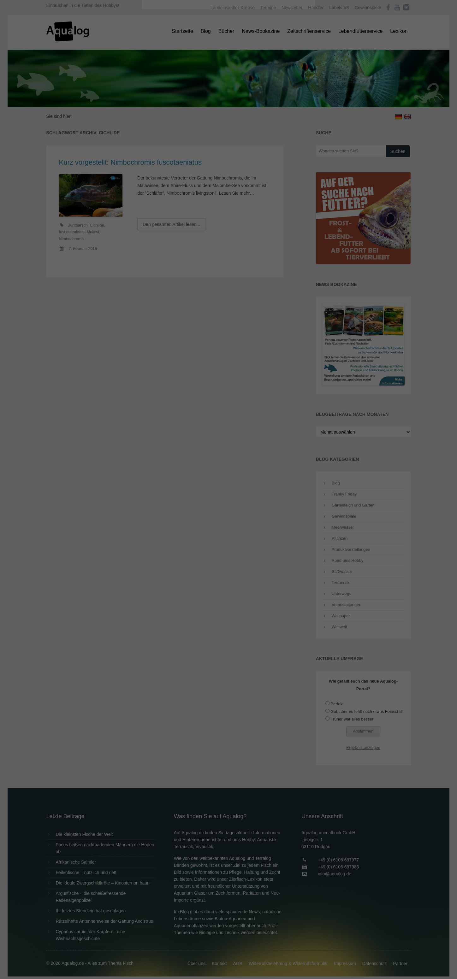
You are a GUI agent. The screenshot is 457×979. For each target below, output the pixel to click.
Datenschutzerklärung (188, 80)
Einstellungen (159, 86)
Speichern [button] (228, 142)
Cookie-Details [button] (211, 175)
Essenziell (160, 102)
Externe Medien (286, 102)
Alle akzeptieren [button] (228, 124)
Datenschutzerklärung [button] (241, 175)
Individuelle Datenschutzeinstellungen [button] (228, 161)
